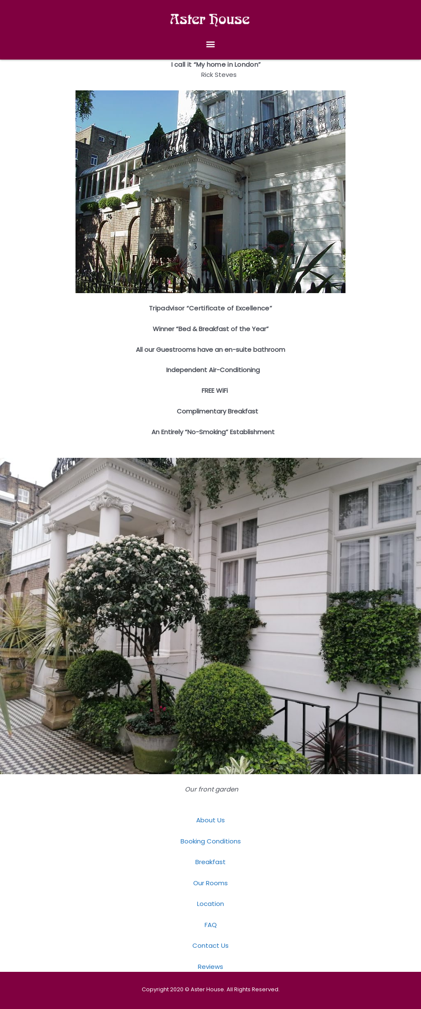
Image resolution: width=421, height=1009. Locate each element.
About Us (210, 820)
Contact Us (210, 945)
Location (210, 903)
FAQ (211, 924)
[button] (211, 44)
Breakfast (210, 861)
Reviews (210, 966)
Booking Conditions (211, 841)
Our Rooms (210, 882)
